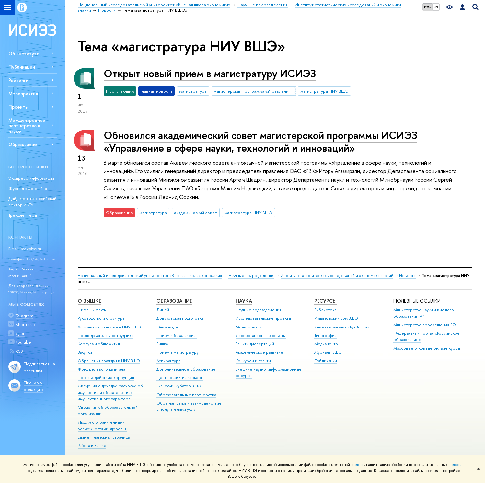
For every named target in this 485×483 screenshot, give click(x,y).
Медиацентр (326, 344)
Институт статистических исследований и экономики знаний (337, 275)
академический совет (195, 212)
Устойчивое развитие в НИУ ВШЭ (109, 327)
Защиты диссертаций (255, 344)
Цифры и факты (92, 310)
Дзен (20, 333)
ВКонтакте (26, 324)
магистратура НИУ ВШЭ (324, 91)
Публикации (21, 67)
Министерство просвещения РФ (424, 325)
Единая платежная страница (104, 437)
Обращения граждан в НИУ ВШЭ (109, 360)
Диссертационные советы (261, 335)
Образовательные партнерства (186, 394)
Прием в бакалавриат (176, 335)
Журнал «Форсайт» (27, 188)
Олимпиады (167, 327)
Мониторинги (248, 327)
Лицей (162, 310)
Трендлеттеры (22, 215)
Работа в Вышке (92, 445)
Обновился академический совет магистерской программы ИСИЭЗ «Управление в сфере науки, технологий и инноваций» (260, 141)
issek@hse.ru (30, 249)
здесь (359, 464)
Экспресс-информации (31, 178)
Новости (407, 275)
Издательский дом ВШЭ (336, 318)
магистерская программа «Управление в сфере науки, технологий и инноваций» (254, 91)
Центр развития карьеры (179, 377)
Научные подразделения (251, 275)
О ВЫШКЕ (89, 300)
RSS (19, 351)
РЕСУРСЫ (325, 300)
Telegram (24, 315)
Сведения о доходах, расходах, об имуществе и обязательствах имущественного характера (110, 392)
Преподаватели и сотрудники (105, 335)
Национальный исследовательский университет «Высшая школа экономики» (150, 275)
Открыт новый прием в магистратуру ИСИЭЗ (210, 73)
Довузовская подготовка (179, 318)
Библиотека (325, 310)
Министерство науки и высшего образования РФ (423, 313)
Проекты (18, 107)
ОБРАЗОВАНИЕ (174, 300)
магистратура (193, 91)
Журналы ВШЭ (328, 352)
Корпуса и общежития (99, 344)
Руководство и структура (101, 318)
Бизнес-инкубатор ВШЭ (178, 386)
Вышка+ (163, 344)
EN (436, 7)
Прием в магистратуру (177, 352)
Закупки (85, 352)
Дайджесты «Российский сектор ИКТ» (32, 201)
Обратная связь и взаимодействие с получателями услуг (189, 406)
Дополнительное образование (185, 369)
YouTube (23, 342)
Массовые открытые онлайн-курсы (426, 348)
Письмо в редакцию (33, 386)
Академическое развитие (259, 352)
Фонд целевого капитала (101, 369)
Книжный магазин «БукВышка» (341, 327)
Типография (325, 335)
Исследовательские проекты (263, 318)
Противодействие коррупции (106, 377)
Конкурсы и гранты (253, 360)
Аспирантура (168, 360)
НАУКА (244, 300)
